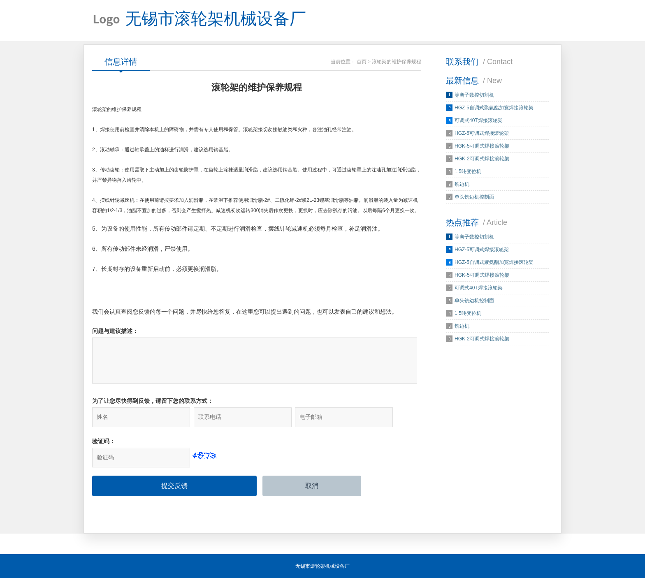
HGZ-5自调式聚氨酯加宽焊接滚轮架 (494, 108)
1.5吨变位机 (468, 171)
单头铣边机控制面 (474, 197)
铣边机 (462, 184)
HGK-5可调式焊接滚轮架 (482, 146)
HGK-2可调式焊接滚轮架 (482, 159)
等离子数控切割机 (474, 95)
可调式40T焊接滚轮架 (479, 120)
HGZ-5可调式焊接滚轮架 (482, 133)
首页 (362, 62)
